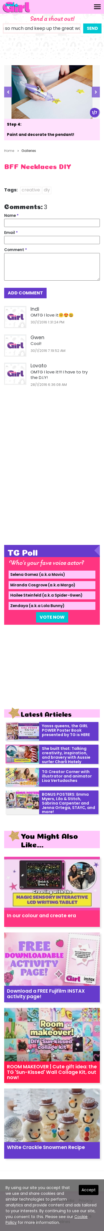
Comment (15, 249)
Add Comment (25, 293)
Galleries (28, 150)
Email (11, 232)
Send (92, 28)
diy (47, 190)
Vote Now (52, 617)
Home (9, 150)
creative (31, 190)
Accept (89, 1190)
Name (11, 215)
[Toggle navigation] (97, 6)
